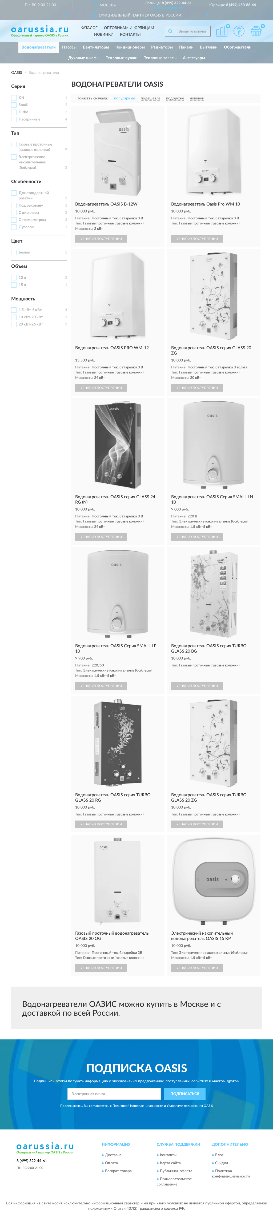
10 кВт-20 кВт (31, 317)
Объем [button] (19, 266)
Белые (24, 252)
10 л (22, 278)
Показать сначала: (92, 98)
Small (23, 105)
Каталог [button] (89, 28)
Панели (186, 47)
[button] (169, 7)
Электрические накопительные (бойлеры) (32, 162)
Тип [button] (15, 133)
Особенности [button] (26, 181)
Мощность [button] (23, 299)
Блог (219, 1155)
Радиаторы (162, 47)
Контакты (130, 35)
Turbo (23, 112)
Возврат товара (118, 1171)
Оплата (111, 1163)
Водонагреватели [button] (39, 47)
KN (21, 98)
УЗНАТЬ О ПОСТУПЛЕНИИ (101, 238)
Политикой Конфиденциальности (138, 1105)
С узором (26, 227)
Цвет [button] (16, 241)
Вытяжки (209, 47)
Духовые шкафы (83, 58)
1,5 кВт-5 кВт (30, 310)
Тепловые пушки (122, 58)
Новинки (104, 35)
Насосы (69, 47)
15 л (22, 285)
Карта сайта (170, 1163)
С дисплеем (29, 213)
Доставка (113, 1155)
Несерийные (29, 119)
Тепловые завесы (160, 58)
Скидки (221, 1163)
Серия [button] (18, 86)
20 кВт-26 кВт (31, 324)
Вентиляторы (96, 47)
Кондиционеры (130, 47)
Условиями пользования (185, 1105)
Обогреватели (237, 47)
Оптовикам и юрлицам (129, 28)
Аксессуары (194, 58)
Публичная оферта (176, 1171)
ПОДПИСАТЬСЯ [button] (184, 1094)
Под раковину (31, 205)
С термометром (32, 220)
